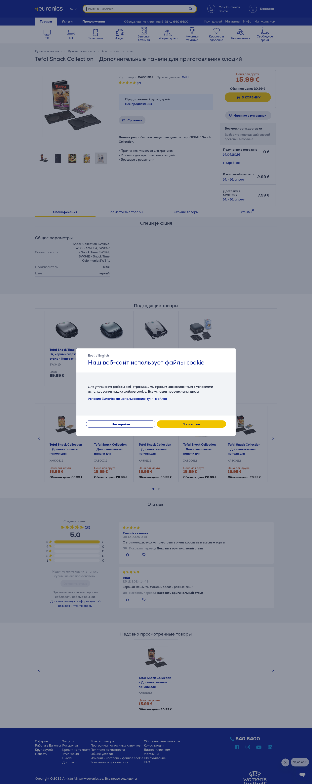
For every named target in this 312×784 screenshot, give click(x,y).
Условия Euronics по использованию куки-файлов (127, 399)
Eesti (91, 355)
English (103, 355)
